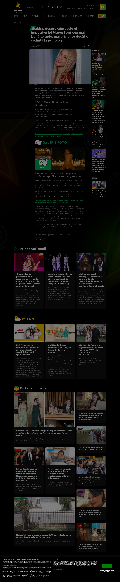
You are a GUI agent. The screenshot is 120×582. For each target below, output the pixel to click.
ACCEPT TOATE (107, 566)
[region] (60, 569)
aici (48, 572)
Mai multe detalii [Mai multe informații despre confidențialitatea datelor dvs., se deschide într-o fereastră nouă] (13, 565)
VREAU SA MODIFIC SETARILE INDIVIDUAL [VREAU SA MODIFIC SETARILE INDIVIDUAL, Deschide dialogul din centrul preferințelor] (107, 571)
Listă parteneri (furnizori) (58, 569)
